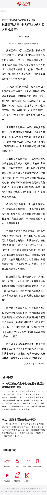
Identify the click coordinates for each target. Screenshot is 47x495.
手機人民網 (27, 462)
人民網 (3, 11)
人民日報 (7, 462)
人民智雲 (17, 476)
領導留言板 (37, 462)
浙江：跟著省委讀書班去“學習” (19, 419)
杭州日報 (34, 44)
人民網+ (17, 462)
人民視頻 (7, 476)
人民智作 (27, 476)
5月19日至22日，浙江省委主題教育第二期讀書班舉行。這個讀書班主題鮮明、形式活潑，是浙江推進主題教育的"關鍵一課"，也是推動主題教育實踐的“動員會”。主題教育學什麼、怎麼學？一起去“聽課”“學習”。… (23, 430)
